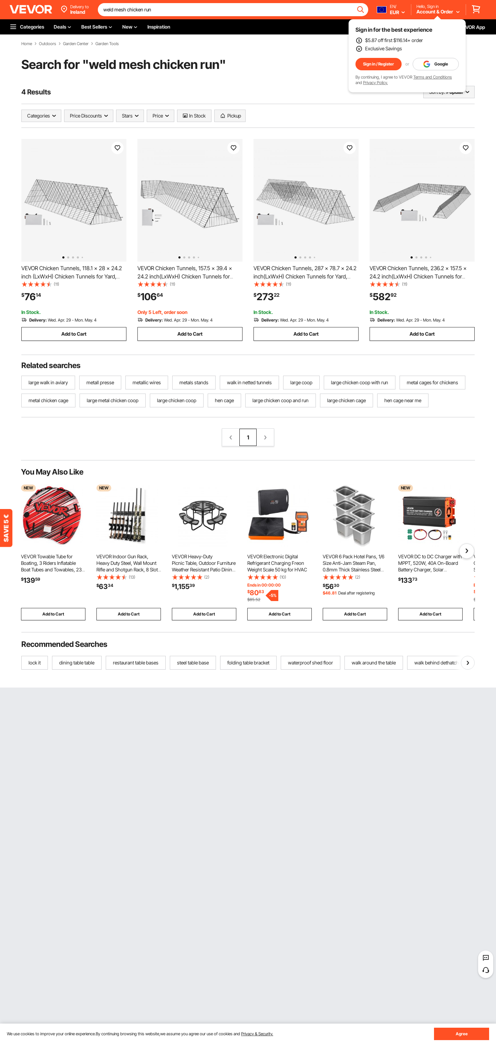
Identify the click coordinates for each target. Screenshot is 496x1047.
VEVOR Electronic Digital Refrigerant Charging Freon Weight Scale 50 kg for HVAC (277, 562)
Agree (462, 1033)
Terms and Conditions (432, 77)
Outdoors (47, 43)
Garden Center (76, 43)
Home (26, 43)
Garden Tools (107, 43)
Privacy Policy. (375, 82)
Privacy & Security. (257, 1033)
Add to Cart (73, 334)
